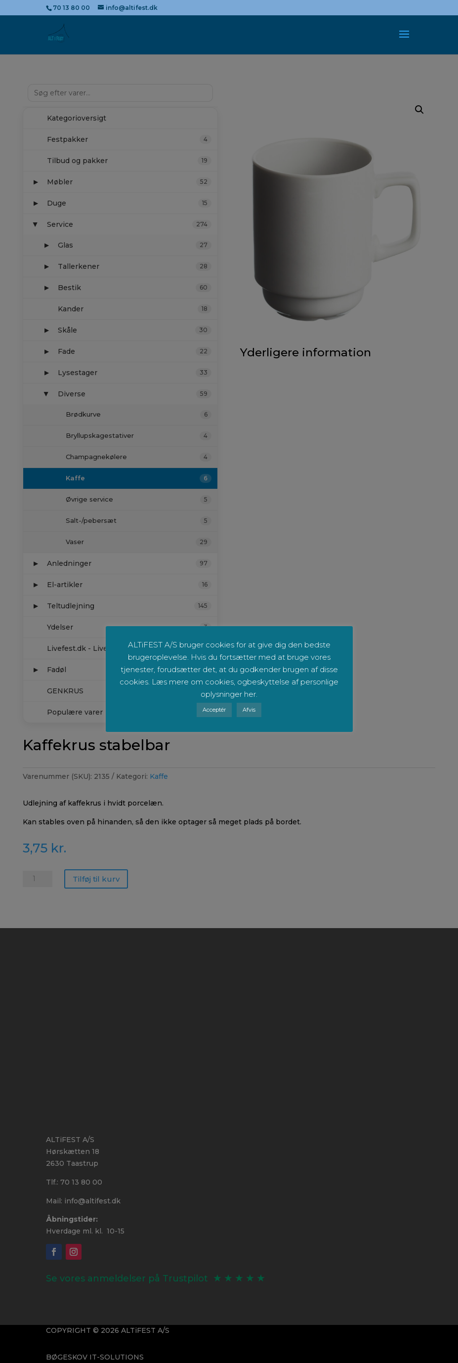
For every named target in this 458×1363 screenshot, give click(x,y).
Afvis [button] (249, 709)
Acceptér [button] (214, 709)
